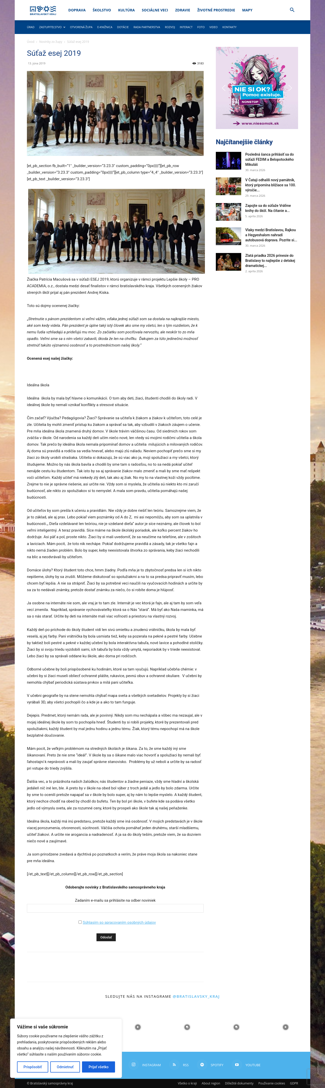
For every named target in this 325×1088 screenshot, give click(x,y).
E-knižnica (104, 27)
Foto (201, 27)
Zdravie (182, 10)
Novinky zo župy (50, 42)
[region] (66, 1048)
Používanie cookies (271, 1083)
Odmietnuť (65, 1067)
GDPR (294, 1083)
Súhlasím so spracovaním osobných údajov (119, 922)
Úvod (30, 42)
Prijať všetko (98, 1067)
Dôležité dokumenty (239, 1083)
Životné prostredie (216, 10)
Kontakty (229, 27)
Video (213, 27)
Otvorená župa (81, 27)
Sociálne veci (155, 10)
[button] (292, 10)
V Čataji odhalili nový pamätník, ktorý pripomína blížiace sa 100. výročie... (270, 185)
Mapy (247, 10)
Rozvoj (170, 27)
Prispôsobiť (33, 1067)
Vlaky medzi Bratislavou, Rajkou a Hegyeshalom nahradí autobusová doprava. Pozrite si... (271, 235)
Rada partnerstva (147, 27)
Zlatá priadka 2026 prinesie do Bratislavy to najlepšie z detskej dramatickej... (270, 260)
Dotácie (123, 27)
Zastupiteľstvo (52, 27)
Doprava (77, 10)
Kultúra (126, 10)
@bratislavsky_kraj (196, 996)
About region (211, 1083)
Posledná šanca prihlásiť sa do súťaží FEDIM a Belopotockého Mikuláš (269, 159)
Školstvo (102, 10)
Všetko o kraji (187, 1083)
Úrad (31, 27)
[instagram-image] (137, 1027)
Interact (186, 27)
